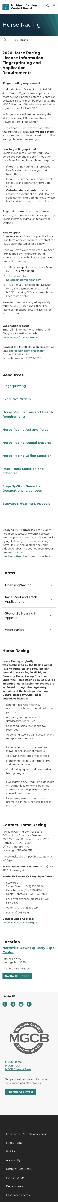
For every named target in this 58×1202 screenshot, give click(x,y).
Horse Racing (21, 40)
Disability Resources (18, 1168)
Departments (14, 1186)
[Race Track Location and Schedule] (29, 471)
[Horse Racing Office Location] (29, 456)
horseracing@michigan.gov (23, 279)
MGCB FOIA (12, 1065)
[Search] (48, 6)
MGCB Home (13, 1061)
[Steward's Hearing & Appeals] (29, 503)
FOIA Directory (15, 1177)
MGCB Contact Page (18, 1069)
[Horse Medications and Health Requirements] (29, 414)
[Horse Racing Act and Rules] (29, 429)
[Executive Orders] (29, 399)
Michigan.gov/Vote (20, 1091)
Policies (10, 1151)
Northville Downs (17, 976)
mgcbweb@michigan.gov (18, 556)
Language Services (18, 1195)
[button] (29, 585)
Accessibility (13, 1160)
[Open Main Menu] (54, 6)
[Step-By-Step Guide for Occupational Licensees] (29, 488)
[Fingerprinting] (29, 386)
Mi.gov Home (14, 1142)
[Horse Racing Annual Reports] (29, 442)
